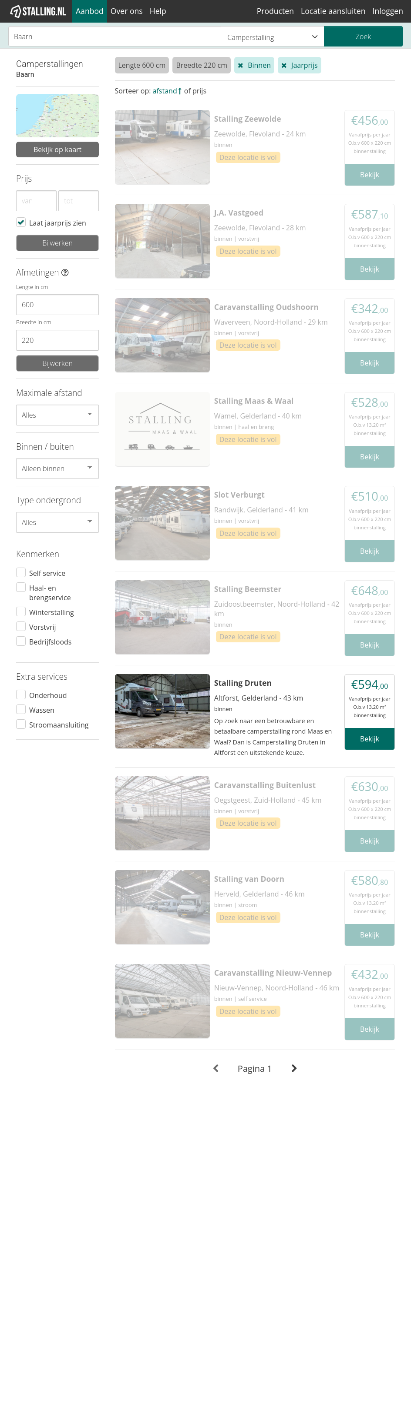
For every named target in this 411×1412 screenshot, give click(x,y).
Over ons (127, 11)
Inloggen (387, 11)
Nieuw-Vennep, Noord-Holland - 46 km (277, 988)
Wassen (41, 709)
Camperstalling (272, 37)
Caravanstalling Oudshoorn (266, 307)
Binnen (259, 65)
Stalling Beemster (248, 589)
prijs (199, 91)
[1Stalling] (38, 11)
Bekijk (369, 174)
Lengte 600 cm (142, 65)
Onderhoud (48, 695)
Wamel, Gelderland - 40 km (258, 416)
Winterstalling (51, 612)
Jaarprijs (304, 65)
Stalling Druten (243, 683)
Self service (47, 573)
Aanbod (90, 11)
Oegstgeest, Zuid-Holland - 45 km (268, 800)
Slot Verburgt (239, 494)
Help (158, 11)
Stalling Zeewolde (247, 118)
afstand (165, 91)
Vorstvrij (42, 626)
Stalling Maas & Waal (254, 400)
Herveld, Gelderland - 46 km (259, 894)
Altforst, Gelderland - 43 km (258, 698)
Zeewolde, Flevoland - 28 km (260, 228)
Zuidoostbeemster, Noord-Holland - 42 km (277, 608)
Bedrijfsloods (50, 641)
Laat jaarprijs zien (57, 222)
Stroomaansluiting (58, 724)
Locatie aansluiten (333, 11)
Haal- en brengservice (50, 592)
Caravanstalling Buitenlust (265, 785)
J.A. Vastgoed (238, 212)
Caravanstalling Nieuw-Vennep (273, 972)
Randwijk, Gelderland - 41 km (261, 510)
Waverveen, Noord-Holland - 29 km (271, 322)
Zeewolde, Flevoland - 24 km (260, 134)
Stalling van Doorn (249, 879)
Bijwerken (57, 243)
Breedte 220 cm (201, 65)
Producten (275, 11)
